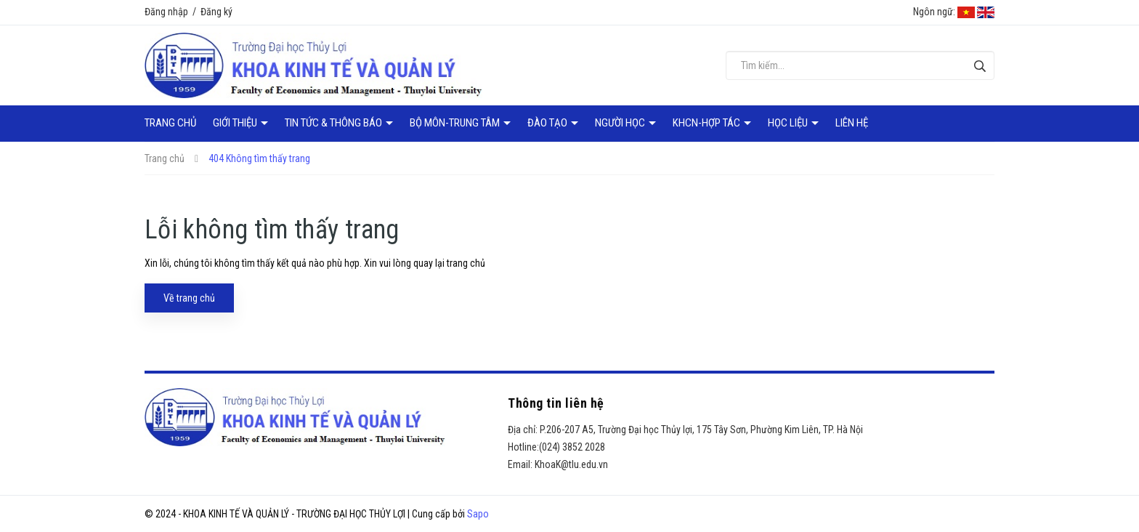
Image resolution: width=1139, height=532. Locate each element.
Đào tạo (548, 122)
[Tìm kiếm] (979, 66)
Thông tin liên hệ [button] (556, 403)
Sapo (478, 514)
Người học (621, 122)
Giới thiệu (236, 122)
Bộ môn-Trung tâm (456, 122)
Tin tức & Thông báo (334, 122)
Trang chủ (170, 122)
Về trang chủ (189, 298)
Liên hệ (851, 122)
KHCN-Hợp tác (707, 122)
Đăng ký (216, 11)
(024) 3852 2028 (572, 447)
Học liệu (789, 122)
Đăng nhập (166, 11)
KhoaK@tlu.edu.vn (571, 464)
